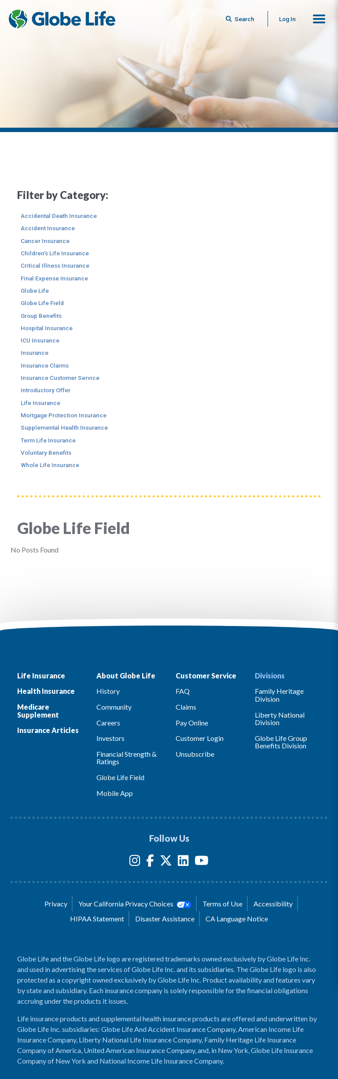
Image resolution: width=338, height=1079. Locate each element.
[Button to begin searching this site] (241, 19)
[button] (319, 19)
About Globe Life (125, 675)
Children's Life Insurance (55, 253)
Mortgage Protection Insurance (64, 415)
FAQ (183, 691)
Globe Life (35, 290)
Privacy (55, 903)
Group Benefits (41, 315)
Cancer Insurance (45, 240)
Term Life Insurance (48, 440)
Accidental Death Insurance (59, 215)
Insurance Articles (48, 730)
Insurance (34, 352)
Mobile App (114, 793)
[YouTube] (202, 862)
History (108, 691)
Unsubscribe (195, 754)
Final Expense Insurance (54, 278)
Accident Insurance (48, 228)
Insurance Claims (45, 365)
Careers (108, 722)
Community (114, 707)
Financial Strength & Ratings (126, 758)
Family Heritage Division (279, 695)
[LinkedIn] (183, 862)
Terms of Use (222, 903)
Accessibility (273, 903)
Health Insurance (46, 691)
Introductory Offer (45, 390)
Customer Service (206, 675)
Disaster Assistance (165, 918)
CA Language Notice (237, 918)
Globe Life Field (42, 302)
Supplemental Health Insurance (64, 427)
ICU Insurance (40, 340)
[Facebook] (150, 862)
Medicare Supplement (38, 711)
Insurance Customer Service (60, 377)
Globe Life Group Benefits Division (281, 742)
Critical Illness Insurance (55, 265)
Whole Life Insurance (50, 464)
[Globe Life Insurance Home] (62, 19)
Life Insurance (40, 402)
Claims (186, 707)
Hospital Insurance (47, 327)
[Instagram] (134, 862)
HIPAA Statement (97, 918)
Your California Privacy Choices (134, 903)
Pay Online (192, 722)
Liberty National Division (280, 719)
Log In (287, 18)
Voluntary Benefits (46, 452)
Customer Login (200, 738)
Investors (110, 738)
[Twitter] (166, 862)
